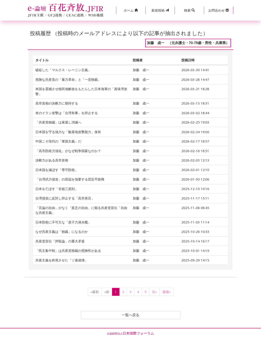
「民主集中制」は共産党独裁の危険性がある (68, 250)
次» (154, 292)
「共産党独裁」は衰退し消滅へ (58, 122)
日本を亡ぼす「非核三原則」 (56, 189)
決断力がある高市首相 (51, 160)
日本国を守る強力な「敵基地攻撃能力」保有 (68, 132)
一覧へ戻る (130, 315)
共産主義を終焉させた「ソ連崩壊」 (61, 260)
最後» (166, 292)
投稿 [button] (160, 10)
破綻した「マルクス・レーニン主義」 (63, 70)
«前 (106, 292)
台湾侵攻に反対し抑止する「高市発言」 (64, 198)
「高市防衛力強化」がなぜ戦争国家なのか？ (68, 151)
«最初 (94, 292)
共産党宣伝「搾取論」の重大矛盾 (60, 241)
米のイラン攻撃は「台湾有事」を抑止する (66, 113)
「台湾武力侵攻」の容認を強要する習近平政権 (69, 179)
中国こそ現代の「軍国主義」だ (58, 141)
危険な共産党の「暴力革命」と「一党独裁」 (68, 79)
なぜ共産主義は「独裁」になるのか (61, 231)
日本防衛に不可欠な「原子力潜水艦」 (63, 222)
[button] (130, 10)
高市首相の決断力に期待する (56, 103)
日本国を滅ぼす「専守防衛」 (56, 170)
